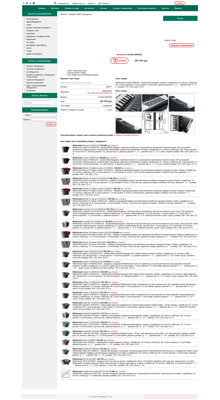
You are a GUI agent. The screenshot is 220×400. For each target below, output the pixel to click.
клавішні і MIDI (32, 30)
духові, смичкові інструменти (38, 28)
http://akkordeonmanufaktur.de (99, 93)
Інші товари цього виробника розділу (83, 75)
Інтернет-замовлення (122, 8)
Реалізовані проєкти (147, 8)
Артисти (165, 8)
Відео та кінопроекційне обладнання (36, 87)
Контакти (55, 8)
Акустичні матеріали (34, 83)
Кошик (180, 3)
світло (29, 48)
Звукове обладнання (35, 66)
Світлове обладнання (35, 69)
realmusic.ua (63, 3)
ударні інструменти (34, 54)
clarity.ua (91, 3)
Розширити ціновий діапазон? (126, 135)
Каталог (103, 8)
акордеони (87, 14)
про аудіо (30, 42)
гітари (28, 25)
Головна (42, 8)
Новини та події (72, 8)
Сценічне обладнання (35, 80)
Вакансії (178, 8)
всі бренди (30, 90)
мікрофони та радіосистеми (38, 36)
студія (29, 51)
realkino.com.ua (78, 3)
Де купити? (89, 8)
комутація (30, 33)
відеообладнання (33, 22)
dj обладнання (32, 19)
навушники (31, 39)
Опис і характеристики (77, 71)
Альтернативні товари (76, 73)
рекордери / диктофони (36, 45)
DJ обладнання (32, 72)
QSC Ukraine (103, 3)
